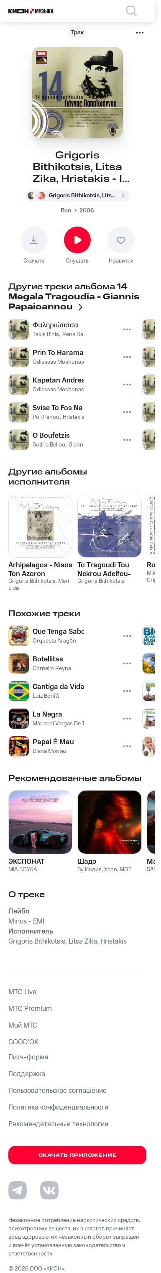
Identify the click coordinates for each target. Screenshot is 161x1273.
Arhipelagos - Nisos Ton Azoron (40, 569)
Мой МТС (22, 1025)
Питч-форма (28, 1057)
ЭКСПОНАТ (26, 861)
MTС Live (22, 992)
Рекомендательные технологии (58, 1124)
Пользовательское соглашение (57, 1091)
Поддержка (26, 1074)
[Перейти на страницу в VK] (49, 1190)
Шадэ (86, 861)
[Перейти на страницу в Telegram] (17, 1190)
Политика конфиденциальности (58, 1107)
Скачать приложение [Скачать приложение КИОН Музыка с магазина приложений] (77, 1155)
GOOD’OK (23, 1042)
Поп (66, 211)
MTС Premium (30, 1009)
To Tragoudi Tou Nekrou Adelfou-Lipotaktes (104, 569)
